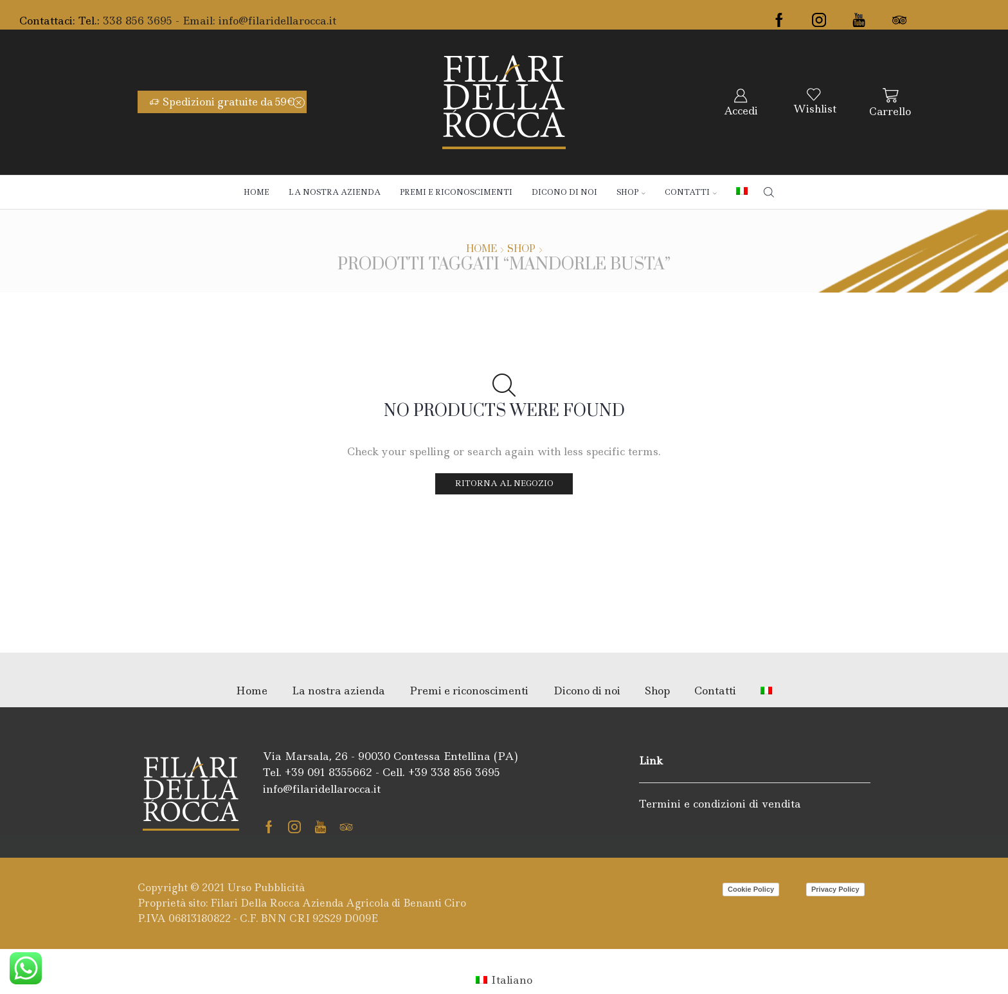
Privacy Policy (835, 889)
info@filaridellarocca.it (277, 21)
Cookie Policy (751, 889)
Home (256, 192)
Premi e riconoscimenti (456, 192)
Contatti (691, 192)
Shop (630, 192)
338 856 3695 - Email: (161, 21)
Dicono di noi (564, 192)
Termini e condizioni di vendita (720, 804)
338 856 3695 (465, 772)
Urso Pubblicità (266, 887)
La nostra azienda (335, 192)
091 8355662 (339, 772)
